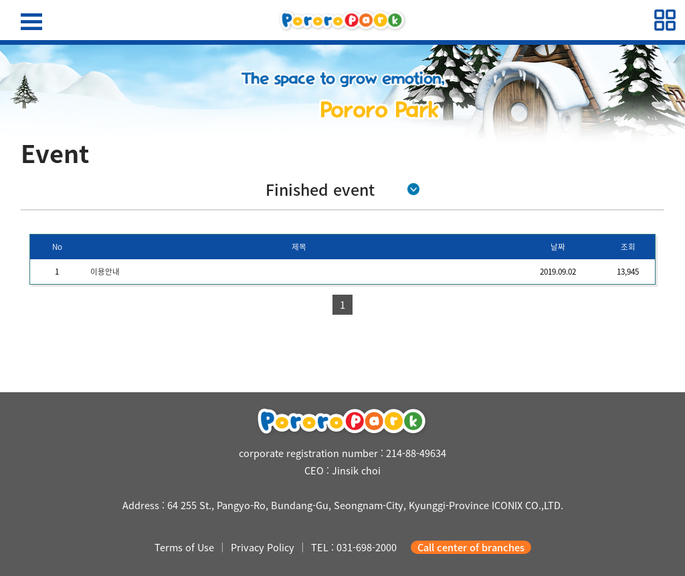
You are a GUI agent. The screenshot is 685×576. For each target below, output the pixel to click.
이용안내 (105, 271)
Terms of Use (184, 547)
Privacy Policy (262, 547)
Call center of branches (470, 547)
